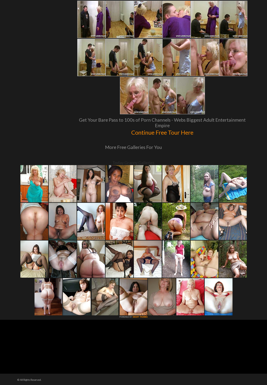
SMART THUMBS (140, 317)
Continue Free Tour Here (162, 132)
